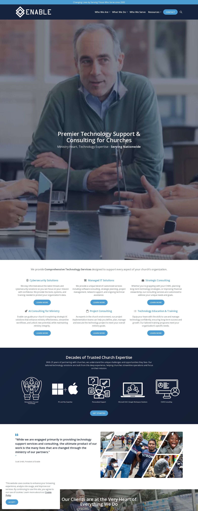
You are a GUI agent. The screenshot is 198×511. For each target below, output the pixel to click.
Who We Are (101, 12)
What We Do (119, 12)
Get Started (99, 413)
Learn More (42, 302)
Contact (170, 12)
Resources (153, 12)
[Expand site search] (181, 12)
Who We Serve (138, 12)
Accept (12, 502)
